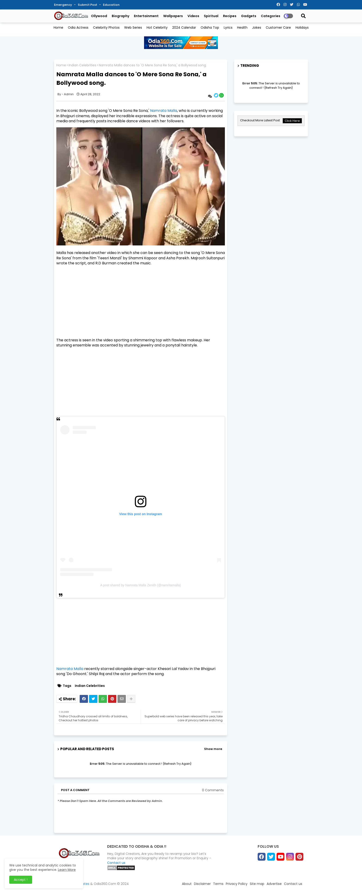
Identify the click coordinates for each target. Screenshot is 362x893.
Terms (218, 883)
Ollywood (99, 16)
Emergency (63, 5)
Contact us (116, 862)
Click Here (292, 121)
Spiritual (211, 16)
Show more (213, 749)
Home (58, 27)
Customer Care (278, 27)
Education (111, 5)
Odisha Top (210, 27)
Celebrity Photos (106, 27)
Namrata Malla (163, 110)
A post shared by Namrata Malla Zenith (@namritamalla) (140, 585)
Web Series (133, 27)
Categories (270, 16)
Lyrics (228, 27)
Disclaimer (202, 883)
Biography (120, 16)
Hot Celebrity (157, 27)
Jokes (256, 27)
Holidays (302, 27)
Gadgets (248, 16)
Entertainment (146, 16)
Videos (193, 16)
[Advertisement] (140, 301)
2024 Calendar (184, 27)
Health (242, 27)
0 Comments (213, 790)
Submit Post (88, 5)
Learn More (67, 869)
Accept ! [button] (20, 879)
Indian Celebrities (82, 65)
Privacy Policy (236, 883)
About (187, 883)
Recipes (229, 16)
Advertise (274, 883)
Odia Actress (78, 27)
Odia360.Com (105, 883)
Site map (257, 883)
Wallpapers (173, 16)
